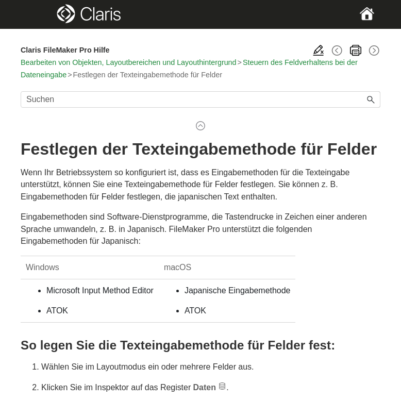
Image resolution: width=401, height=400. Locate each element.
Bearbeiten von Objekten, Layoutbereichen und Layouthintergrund (129, 62)
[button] (371, 99)
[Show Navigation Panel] (38, 14)
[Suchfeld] (200, 99)
